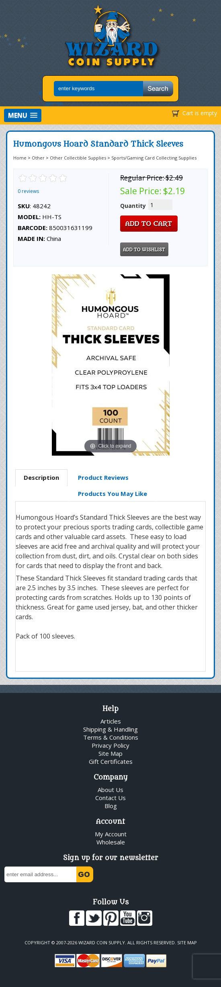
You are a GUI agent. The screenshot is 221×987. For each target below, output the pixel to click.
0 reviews (28, 191)
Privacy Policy (110, 745)
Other (38, 158)
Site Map (110, 753)
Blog (110, 806)
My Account (111, 834)
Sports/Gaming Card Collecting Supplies (153, 158)
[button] (22, 115)
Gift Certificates (111, 761)
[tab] (41, 477)
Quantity (133, 205)
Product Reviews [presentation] (103, 477)
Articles (110, 721)
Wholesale (110, 842)
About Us (110, 790)
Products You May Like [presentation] (112, 493)
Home (20, 158)
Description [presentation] (41, 477)
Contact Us (110, 798)
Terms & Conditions (110, 737)
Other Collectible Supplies (78, 158)
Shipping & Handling (110, 729)
